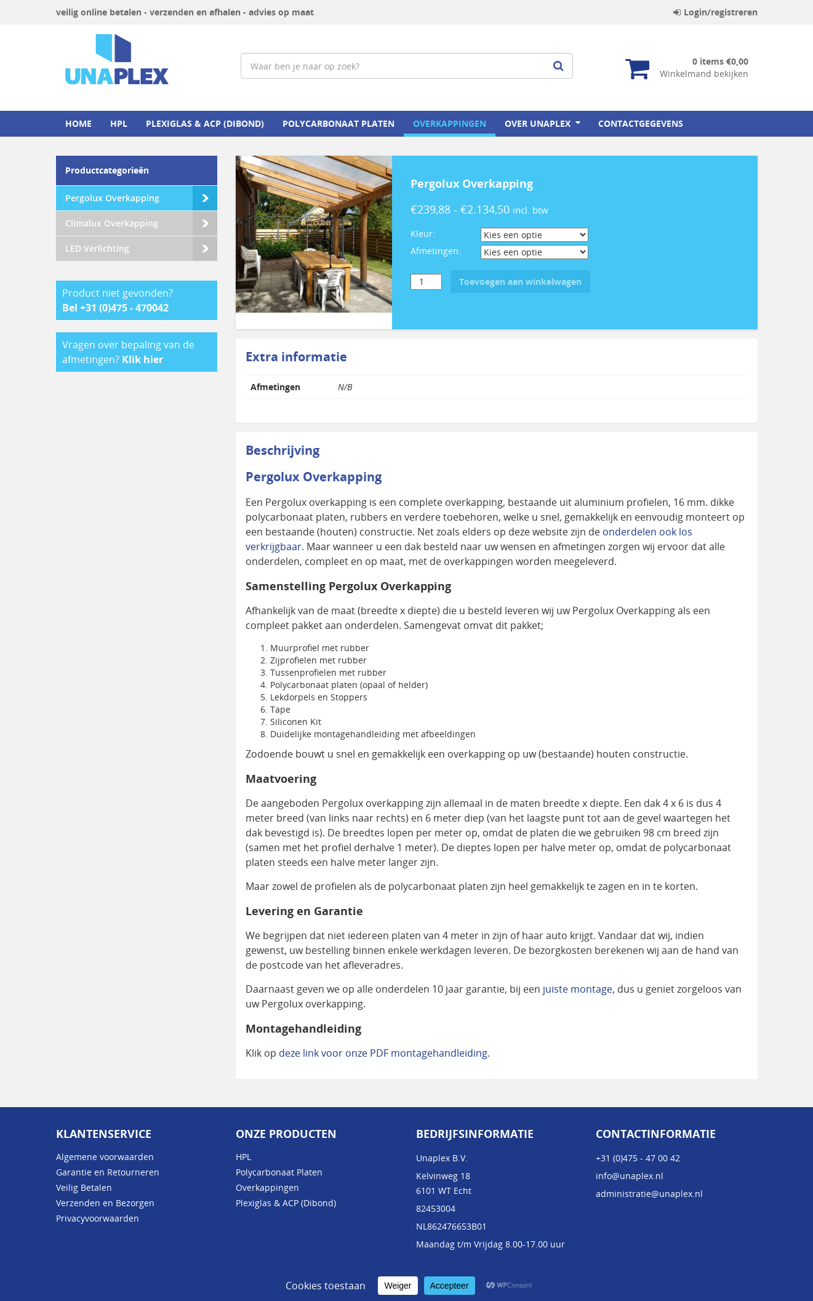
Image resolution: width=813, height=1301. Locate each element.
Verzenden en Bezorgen (105, 1203)
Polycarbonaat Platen (338, 123)
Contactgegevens (640, 123)
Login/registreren (715, 12)
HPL (118, 123)
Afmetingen (435, 251)
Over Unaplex (538, 123)
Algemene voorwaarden (105, 1157)
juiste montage (577, 989)
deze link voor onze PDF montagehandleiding (383, 1053)
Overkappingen (449, 123)
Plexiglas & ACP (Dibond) (205, 123)
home (78, 123)
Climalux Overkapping (111, 223)
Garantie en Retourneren (107, 1172)
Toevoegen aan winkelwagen (520, 281)
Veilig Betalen (84, 1187)
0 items (720, 61)
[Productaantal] (426, 282)
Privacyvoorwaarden (97, 1218)
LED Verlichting (97, 248)
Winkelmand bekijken (704, 73)
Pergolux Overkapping (112, 198)
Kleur (422, 233)
